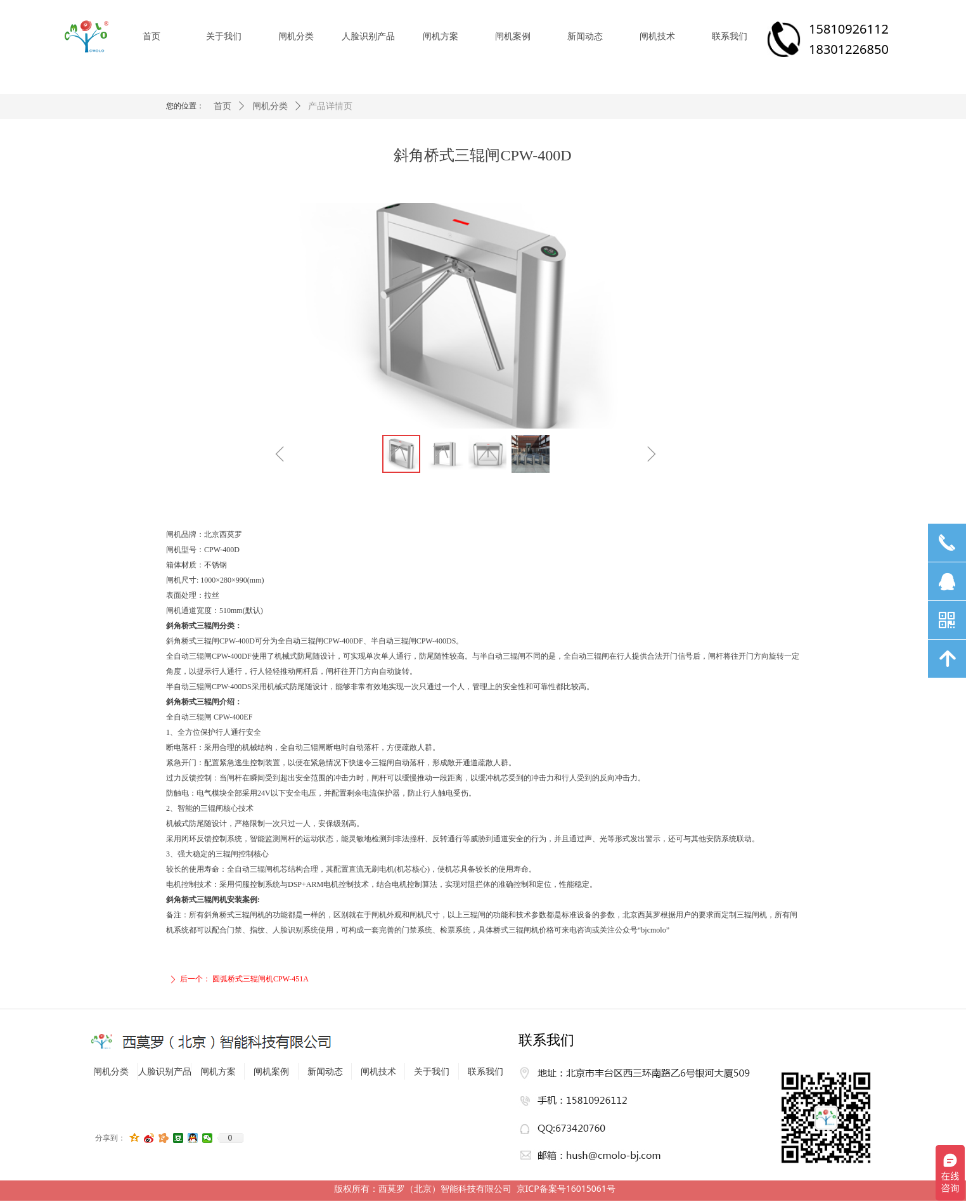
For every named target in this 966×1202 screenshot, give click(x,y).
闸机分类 (270, 106)
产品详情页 (330, 106)
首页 (222, 106)
